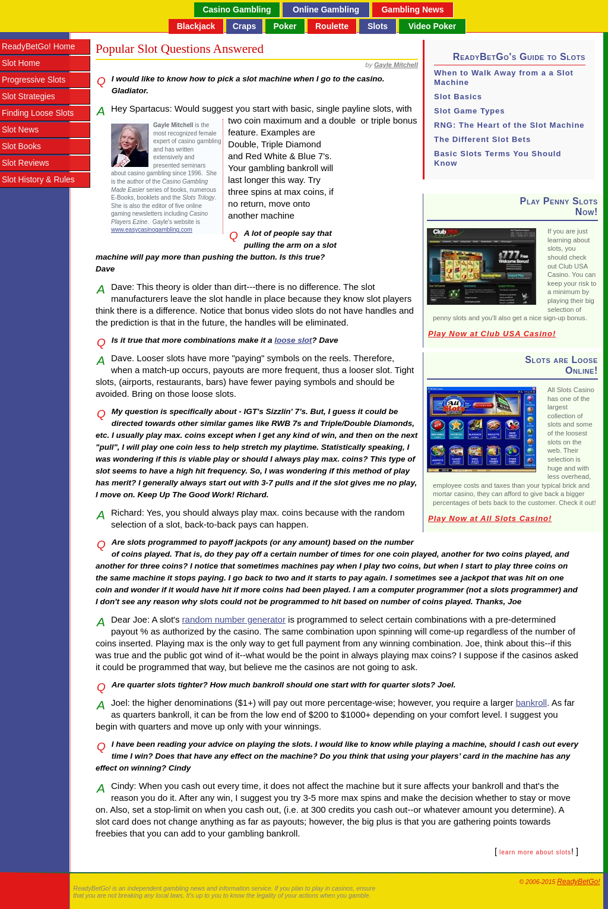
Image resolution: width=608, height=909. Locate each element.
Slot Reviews (25, 163)
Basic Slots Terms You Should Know (497, 158)
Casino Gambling (236, 9)
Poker (285, 26)
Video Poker (432, 26)
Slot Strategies (28, 96)
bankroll (531, 702)
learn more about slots (535, 852)
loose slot (293, 340)
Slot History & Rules (38, 179)
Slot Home (21, 63)
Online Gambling (326, 9)
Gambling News (412, 9)
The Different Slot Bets (482, 139)
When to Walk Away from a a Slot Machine (504, 77)
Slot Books (21, 146)
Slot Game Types (469, 110)
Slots (378, 26)
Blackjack (196, 26)
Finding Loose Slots (38, 113)
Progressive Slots (33, 79)
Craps (244, 26)
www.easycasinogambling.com (151, 229)
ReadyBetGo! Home (38, 46)
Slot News (20, 129)
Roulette (332, 26)
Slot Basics (458, 96)
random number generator (234, 619)
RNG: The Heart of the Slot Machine (509, 125)
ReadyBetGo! (578, 882)
